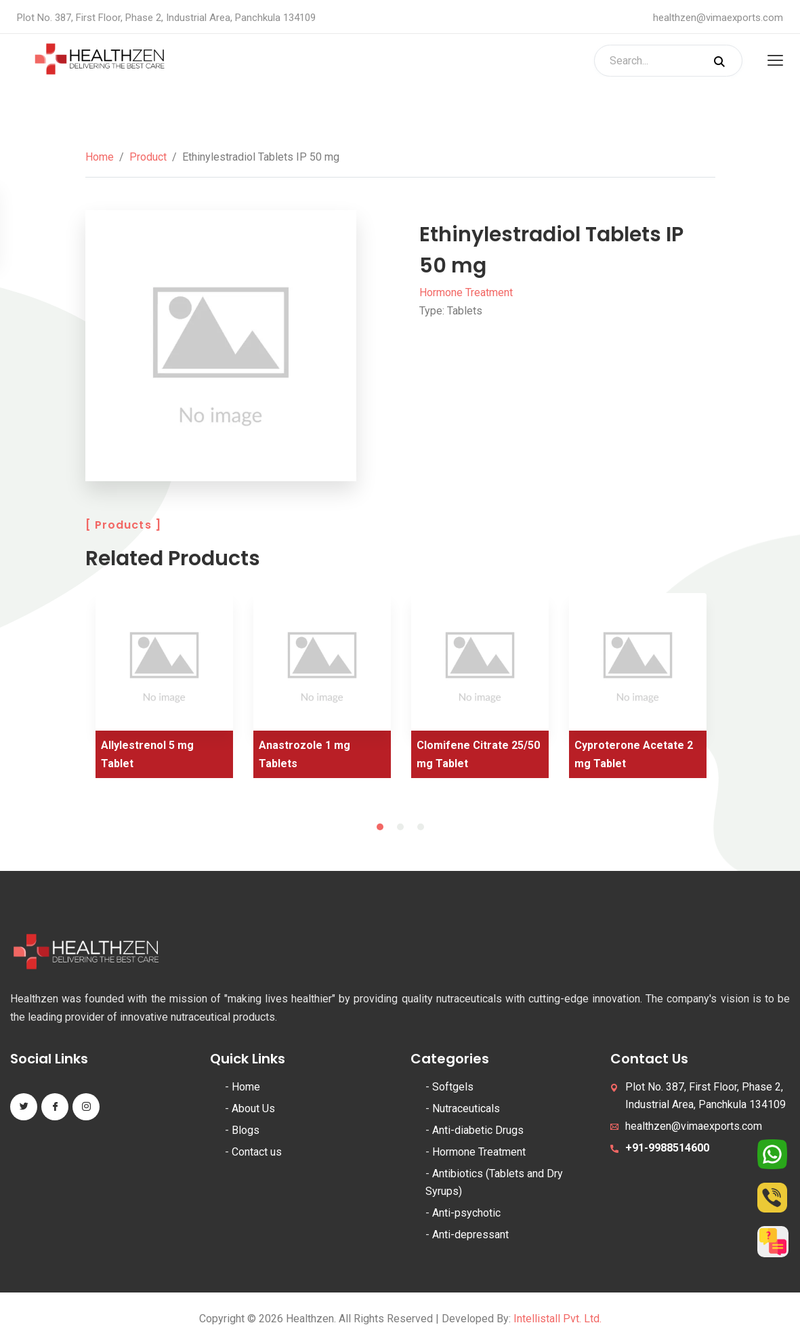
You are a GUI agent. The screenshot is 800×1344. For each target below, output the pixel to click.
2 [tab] (400, 826)
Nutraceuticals (466, 1108)
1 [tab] (380, 826)
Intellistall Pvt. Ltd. (557, 1318)
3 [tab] (420, 826)
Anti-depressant (470, 1234)
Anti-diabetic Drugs (478, 1130)
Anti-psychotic (466, 1212)
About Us (253, 1108)
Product (148, 156)
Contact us (257, 1151)
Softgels (452, 1086)
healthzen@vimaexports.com (718, 18)
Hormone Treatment (466, 292)
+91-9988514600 (667, 1147)
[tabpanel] (164, 690)
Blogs (245, 1130)
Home (99, 156)
